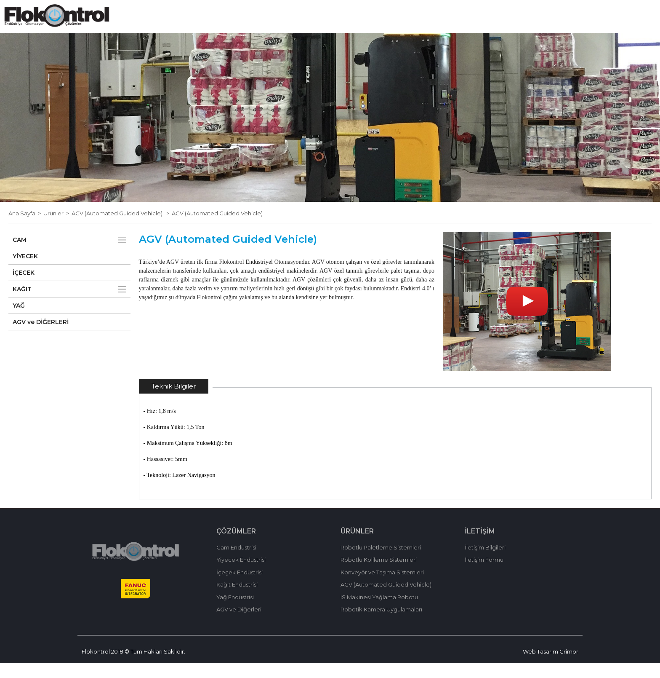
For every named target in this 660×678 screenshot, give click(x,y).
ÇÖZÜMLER (325, 29)
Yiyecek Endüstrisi (241, 574)
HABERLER (405, 29)
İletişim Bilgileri (485, 562)
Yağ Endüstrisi (235, 611)
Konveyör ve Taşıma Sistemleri (382, 587)
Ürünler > (57, 228)
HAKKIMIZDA (280, 29)
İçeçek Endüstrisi (239, 587)
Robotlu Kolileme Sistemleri (379, 574)
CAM (20, 254)
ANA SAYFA (233, 29)
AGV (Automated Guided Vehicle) (217, 228)
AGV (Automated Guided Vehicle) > (122, 228)
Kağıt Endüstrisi (237, 599)
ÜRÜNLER (365, 29)
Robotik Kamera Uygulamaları (381, 624)
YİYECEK (25, 271)
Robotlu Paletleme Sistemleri (381, 562)
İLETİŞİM (503, 29)
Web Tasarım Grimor (550, 666)
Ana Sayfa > (25, 228)
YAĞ (19, 320)
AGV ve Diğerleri (238, 624)
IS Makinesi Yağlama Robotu (379, 611)
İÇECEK (24, 287)
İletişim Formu (484, 574)
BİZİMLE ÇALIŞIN (456, 29)
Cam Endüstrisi (236, 562)
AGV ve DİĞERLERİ (41, 336)
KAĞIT (22, 304)
